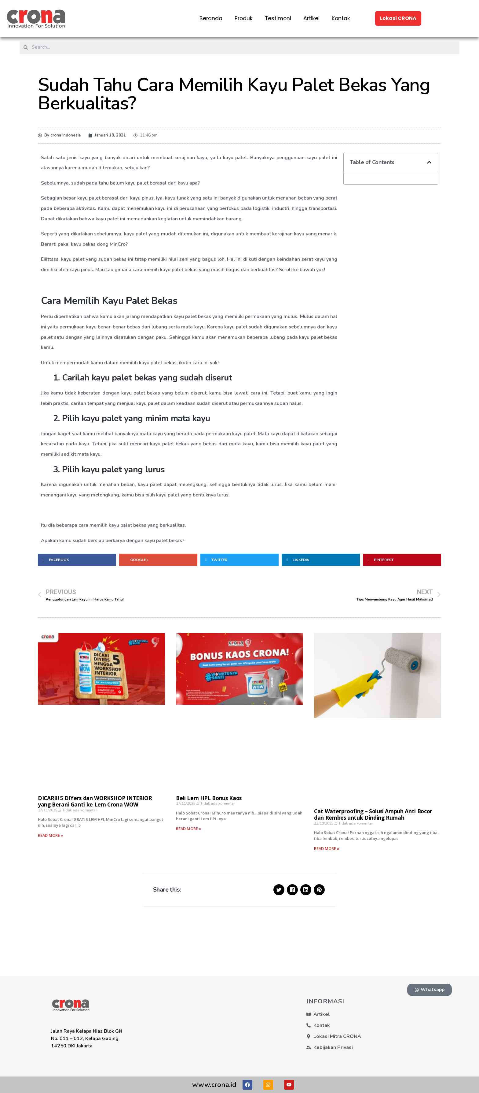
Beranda (210, 18)
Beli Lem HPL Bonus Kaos (209, 798)
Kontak (341, 18)
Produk (244, 18)
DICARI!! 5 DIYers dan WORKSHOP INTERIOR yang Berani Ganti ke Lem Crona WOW (95, 801)
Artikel (311, 18)
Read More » (50, 835)
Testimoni (278, 18)
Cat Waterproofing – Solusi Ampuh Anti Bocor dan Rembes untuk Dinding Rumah (373, 814)
